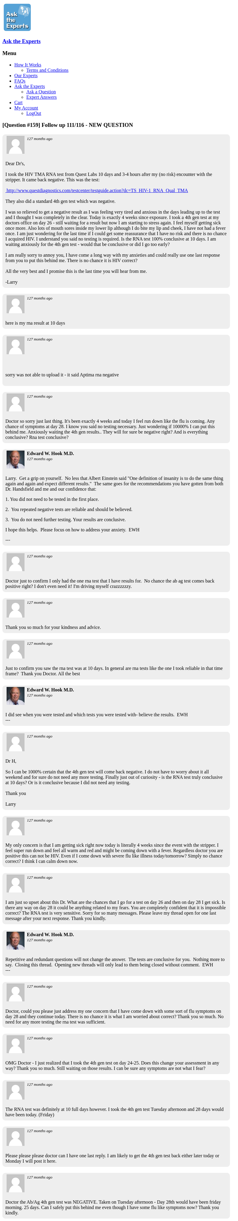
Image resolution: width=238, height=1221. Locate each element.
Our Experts (26, 75)
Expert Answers (41, 97)
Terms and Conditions (47, 70)
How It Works (27, 64)
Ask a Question (41, 91)
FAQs (19, 80)
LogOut (33, 113)
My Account (26, 107)
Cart (18, 102)
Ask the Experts (21, 41)
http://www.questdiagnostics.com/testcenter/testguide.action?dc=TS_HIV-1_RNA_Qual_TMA (96, 190)
